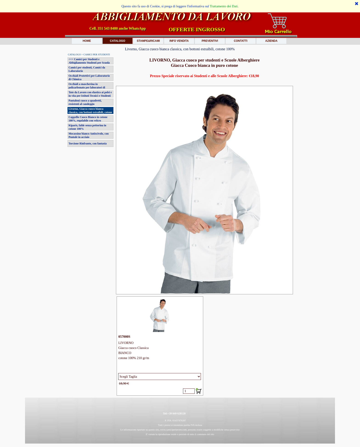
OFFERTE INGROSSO (197, 29)
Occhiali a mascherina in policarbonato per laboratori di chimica (86, 87)
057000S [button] (124, 336)
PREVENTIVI (210, 40)
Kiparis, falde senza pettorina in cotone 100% (87, 127)
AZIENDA (271, 40)
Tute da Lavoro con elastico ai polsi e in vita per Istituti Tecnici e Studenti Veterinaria (90, 96)
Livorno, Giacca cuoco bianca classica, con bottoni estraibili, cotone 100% (90, 112)
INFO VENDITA (179, 40)
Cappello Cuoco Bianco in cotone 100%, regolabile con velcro (87, 118)
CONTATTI (241, 40)
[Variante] (159, 376)
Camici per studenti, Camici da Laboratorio (86, 69)
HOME (87, 40)
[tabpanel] (204, 71)
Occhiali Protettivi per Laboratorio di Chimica (89, 77)
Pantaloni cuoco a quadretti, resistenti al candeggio (84, 102)
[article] (160, 346)
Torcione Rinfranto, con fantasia (87, 143)
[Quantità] (189, 391)
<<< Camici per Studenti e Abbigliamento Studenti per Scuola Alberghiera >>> (89, 63)
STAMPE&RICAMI (148, 40)
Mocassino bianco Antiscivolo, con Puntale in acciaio (88, 135)
